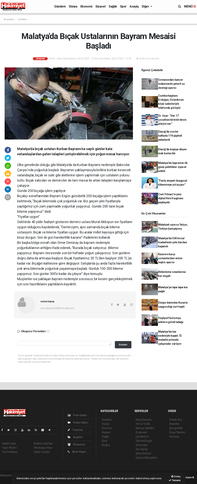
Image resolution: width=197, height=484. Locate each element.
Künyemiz (76, 444)
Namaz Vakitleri (145, 428)
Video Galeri (78, 422)
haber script (7, 479)
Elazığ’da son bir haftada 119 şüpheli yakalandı (170, 135)
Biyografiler (176, 428)
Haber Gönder (42, 451)
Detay (176, 476)
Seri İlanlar (142, 449)
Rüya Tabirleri (177, 432)
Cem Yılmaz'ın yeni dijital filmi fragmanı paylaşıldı (170, 198)
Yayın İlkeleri (9, 447)
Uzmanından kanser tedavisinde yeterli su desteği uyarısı (171, 83)
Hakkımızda (9, 443)
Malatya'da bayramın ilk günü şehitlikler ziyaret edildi (173, 167)
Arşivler (75, 437)
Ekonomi (86, 6)
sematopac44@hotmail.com (57, 308)
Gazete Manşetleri (146, 457)
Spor (123, 6)
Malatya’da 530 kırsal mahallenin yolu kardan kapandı (172, 242)
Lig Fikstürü (142, 436)
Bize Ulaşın (77, 451)
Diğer (146, 6)
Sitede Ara (175, 419)
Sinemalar (142, 445)
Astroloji (174, 436)
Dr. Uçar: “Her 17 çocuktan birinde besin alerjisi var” (172, 119)
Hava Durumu (144, 419)
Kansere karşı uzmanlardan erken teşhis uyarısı (170, 258)
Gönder (123, 344)
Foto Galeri (77, 415)
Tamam (175, 480)
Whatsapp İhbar (43, 447)
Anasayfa (9, 19)
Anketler (174, 423)
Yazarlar (75, 429)
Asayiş (134, 6)
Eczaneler (141, 432)
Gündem (60, 6)
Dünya (73, 6)
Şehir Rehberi (143, 453)
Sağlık (113, 6)
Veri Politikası (10, 451)
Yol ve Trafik (143, 423)
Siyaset (100, 6)
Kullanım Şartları (43, 443)
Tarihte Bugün (144, 440)
